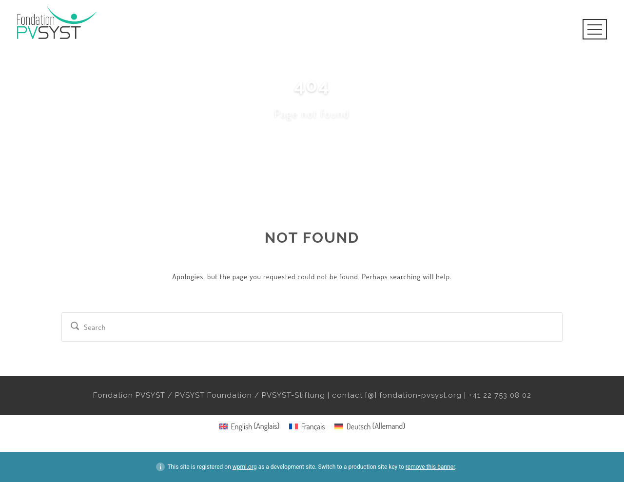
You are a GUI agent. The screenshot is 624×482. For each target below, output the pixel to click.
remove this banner (430, 466)
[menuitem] (249, 426)
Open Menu (595, 29)
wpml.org (245, 466)
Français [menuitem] (313, 426)
